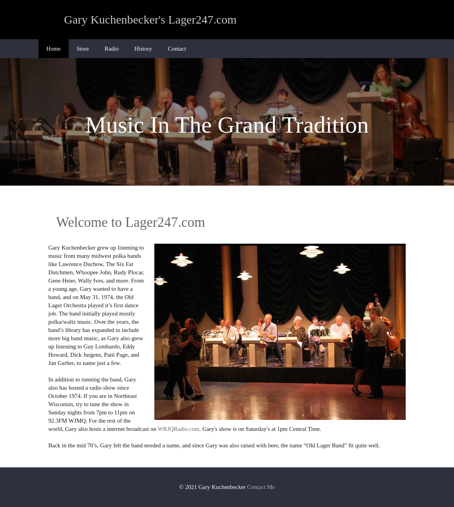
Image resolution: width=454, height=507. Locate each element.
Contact (177, 49)
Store (83, 49)
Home (53, 49)
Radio (111, 49)
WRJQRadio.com (178, 429)
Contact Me (261, 487)
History (143, 49)
